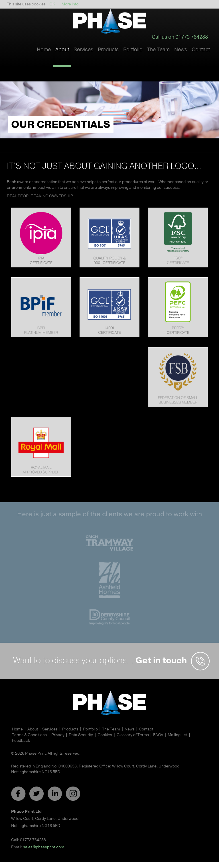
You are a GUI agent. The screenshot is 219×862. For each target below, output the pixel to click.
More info (70, 4)
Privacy (57, 735)
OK (52, 4)
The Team (158, 49)
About (32, 729)
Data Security (81, 735)
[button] (62, 55)
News (180, 49)
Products (70, 729)
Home (44, 49)
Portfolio (133, 49)
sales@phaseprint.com (43, 847)
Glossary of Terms (133, 735)
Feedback (21, 740)
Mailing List (177, 735)
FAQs (158, 735)
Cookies (105, 735)
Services (50, 729)
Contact (201, 49)
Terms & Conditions (29, 735)
